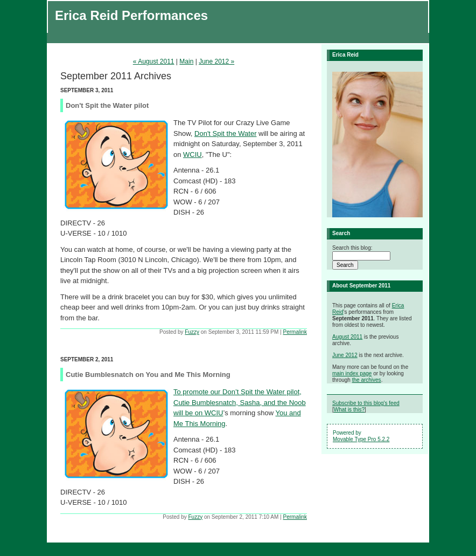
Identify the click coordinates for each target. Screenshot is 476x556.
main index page (352, 373)
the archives (366, 380)
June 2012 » (216, 61)
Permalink (295, 332)
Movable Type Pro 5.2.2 (361, 439)
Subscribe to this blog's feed (366, 403)
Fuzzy (192, 332)
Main (186, 61)
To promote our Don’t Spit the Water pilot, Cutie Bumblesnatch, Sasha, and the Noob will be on (239, 402)
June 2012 (345, 355)
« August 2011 (153, 61)
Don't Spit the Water (225, 133)
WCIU (192, 154)
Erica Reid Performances (131, 15)
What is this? (349, 410)
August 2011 (347, 337)
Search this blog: (352, 248)
